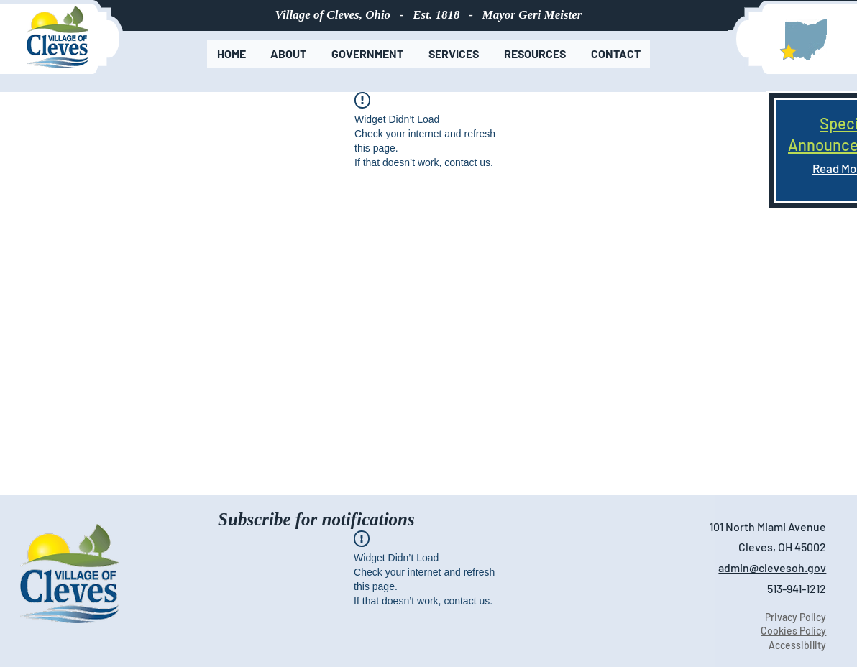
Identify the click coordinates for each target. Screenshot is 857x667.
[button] (288, 54)
